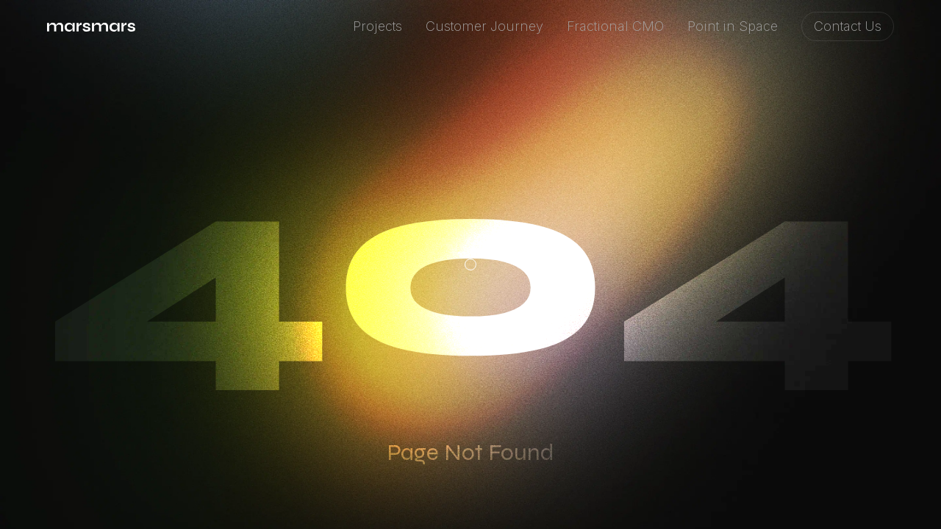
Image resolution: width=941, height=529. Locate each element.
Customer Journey (484, 26)
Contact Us (847, 26)
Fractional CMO (615, 26)
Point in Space (732, 26)
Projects (377, 26)
